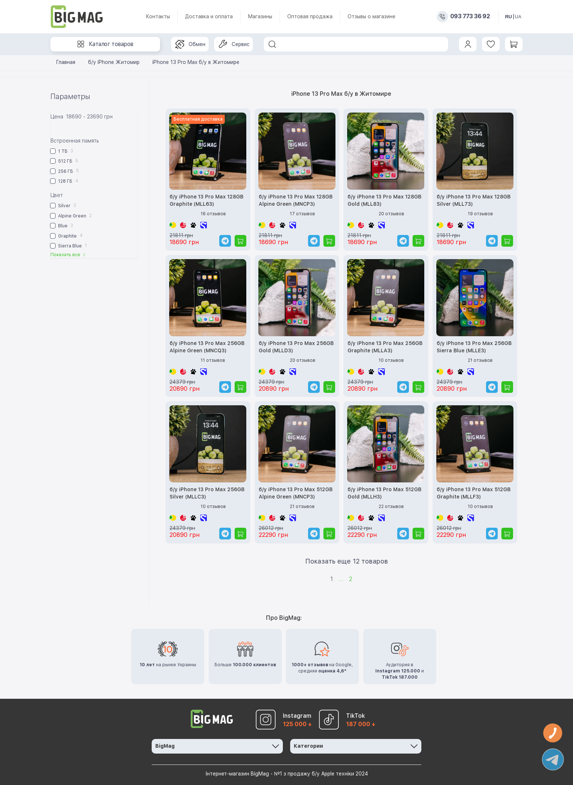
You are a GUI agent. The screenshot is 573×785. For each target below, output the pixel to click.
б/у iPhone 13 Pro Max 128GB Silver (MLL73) (474, 200)
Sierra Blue (68, 246)
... (341, 579)
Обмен (190, 44)
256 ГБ (64, 171)
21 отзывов (480, 360)
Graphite (66, 235)
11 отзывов (213, 360)
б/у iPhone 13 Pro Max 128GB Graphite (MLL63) (206, 200)
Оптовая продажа (310, 16)
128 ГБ (64, 181)
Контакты (158, 16)
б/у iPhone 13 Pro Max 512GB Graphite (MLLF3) (474, 493)
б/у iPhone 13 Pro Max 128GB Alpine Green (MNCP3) (296, 200)
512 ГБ (64, 161)
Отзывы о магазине (371, 16)
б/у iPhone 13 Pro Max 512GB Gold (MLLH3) (384, 493)
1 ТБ (61, 151)
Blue (61, 225)
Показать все (68, 254)
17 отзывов (302, 213)
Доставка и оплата (209, 16)
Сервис (234, 44)
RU (508, 16)
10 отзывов (391, 360)
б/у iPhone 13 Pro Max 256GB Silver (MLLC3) (207, 493)
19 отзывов (480, 213)
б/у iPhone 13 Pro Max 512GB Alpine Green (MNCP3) (296, 493)
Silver (63, 205)
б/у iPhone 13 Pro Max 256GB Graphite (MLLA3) (385, 346)
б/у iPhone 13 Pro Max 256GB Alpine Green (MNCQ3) (207, 346)
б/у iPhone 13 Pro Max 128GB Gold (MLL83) (384, 200)
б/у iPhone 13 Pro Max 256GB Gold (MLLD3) (296, 346)
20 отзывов (391, 213)
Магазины (260, 16)
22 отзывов (391, 506)
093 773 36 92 (470, 16)
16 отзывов (213, 213)
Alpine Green (71, 216)
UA (518, 16)
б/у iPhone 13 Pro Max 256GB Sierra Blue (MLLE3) (474, 346)
